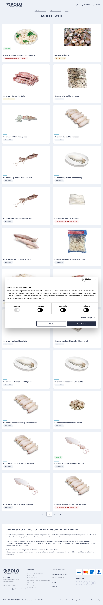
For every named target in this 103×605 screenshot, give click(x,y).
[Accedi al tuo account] (96, 4)
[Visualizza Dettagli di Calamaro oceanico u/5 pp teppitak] (26, 486)
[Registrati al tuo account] (85, 4)
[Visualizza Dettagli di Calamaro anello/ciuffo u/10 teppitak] (77, 241)
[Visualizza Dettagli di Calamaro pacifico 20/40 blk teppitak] (77, 486)
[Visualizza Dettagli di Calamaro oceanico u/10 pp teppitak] (26, 445)
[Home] (14, 4)
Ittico (66, 11)
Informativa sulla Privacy (68, 600)
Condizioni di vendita (58, 577)
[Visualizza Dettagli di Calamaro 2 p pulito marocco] (77, 118)
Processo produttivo (33, 585)
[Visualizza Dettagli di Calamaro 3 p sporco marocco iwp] (26, 200)
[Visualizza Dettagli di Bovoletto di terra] (77, 37)
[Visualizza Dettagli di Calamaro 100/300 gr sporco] (26, 118)
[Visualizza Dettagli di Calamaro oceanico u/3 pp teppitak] (77, 445)
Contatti (55, 586)
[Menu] (2, 4)
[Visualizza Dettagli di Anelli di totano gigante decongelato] (26, 37)
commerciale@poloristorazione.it (14, 589)
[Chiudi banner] (95, 280)
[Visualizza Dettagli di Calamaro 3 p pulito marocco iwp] (77, 159)
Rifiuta (51, 324)
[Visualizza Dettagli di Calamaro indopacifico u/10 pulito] (77, 363)
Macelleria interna (32, 578)
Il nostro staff (31, 582)
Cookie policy (95, 600)
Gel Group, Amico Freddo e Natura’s (38, 580)
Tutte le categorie (55, 11)
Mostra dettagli (86, 318)
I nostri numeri (31, 587)
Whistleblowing (84, 600)
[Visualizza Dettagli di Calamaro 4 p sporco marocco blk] (26, 241)
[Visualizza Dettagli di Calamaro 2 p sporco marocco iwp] (26, 159)
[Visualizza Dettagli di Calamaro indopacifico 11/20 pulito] (26, 363)
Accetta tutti (81, 324)
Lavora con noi (58, 570)
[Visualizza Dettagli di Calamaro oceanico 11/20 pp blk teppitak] (26, 404)
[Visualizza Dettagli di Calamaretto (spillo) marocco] (77, 77)
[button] (60, 514)
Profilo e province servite (35, 573)
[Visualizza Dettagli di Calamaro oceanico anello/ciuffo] (77, 404)
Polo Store (30, 575)
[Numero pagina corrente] (49, 514)
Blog (54, 582)
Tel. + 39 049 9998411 (9, 585)
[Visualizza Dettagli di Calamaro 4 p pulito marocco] (77, 200)
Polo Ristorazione (40, 11)
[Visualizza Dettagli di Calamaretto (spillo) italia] (26, 77)
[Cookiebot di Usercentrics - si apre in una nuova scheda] (83, 280)
